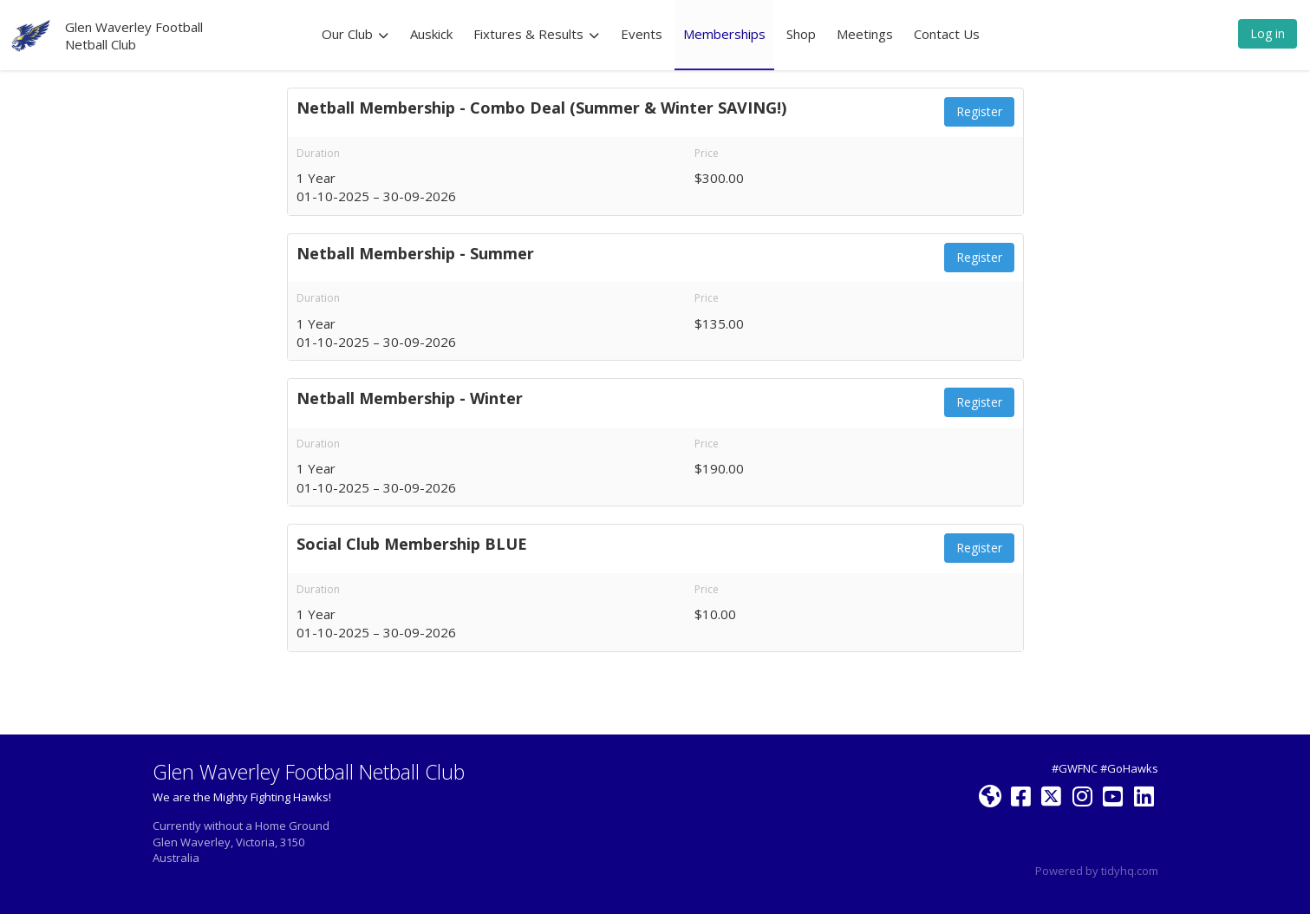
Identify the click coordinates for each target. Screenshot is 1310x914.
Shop (801, 33)
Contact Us (947, 33)
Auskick (431, 33)
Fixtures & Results (536, 33)
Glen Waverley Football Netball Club (134, 35)
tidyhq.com (1129, 870)
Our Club (355, 33)
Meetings (865, 33)
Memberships (724, 33)
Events (641, 33)
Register (979, 111)
